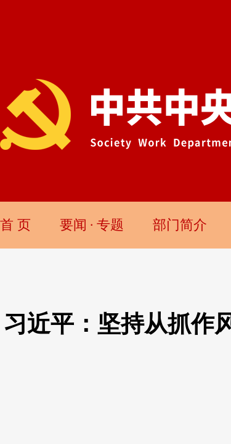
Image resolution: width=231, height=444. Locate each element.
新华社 (151, 164)
